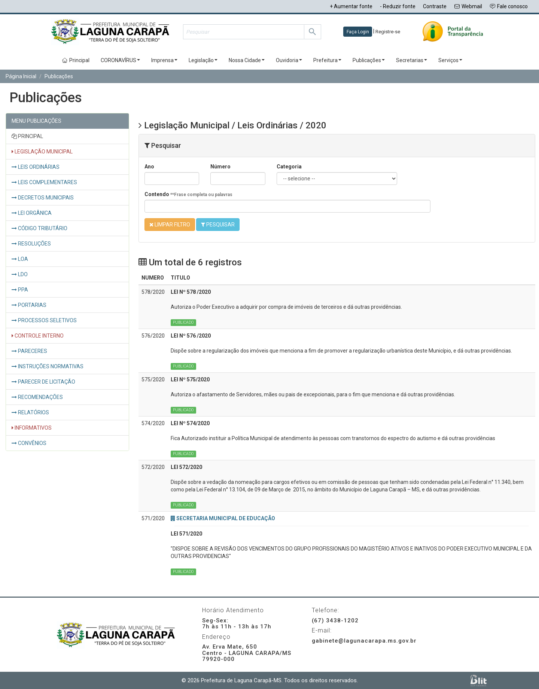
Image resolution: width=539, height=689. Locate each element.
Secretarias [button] (411, 60)
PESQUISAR (218, 225)
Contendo (188, 194)
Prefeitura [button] (327, 60)
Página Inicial (21, 76)
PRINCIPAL (27, 136)
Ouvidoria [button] (289, 60)
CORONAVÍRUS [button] (120, 60)
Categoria (289, 167)
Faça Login (358, 31)
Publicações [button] (369, 60)
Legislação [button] (203, 60)
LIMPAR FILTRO (169, 225)
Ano (149, 167)
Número (220, 167)
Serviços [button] (450, 60)
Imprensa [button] (164, 60)
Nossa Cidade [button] (247, 60)
